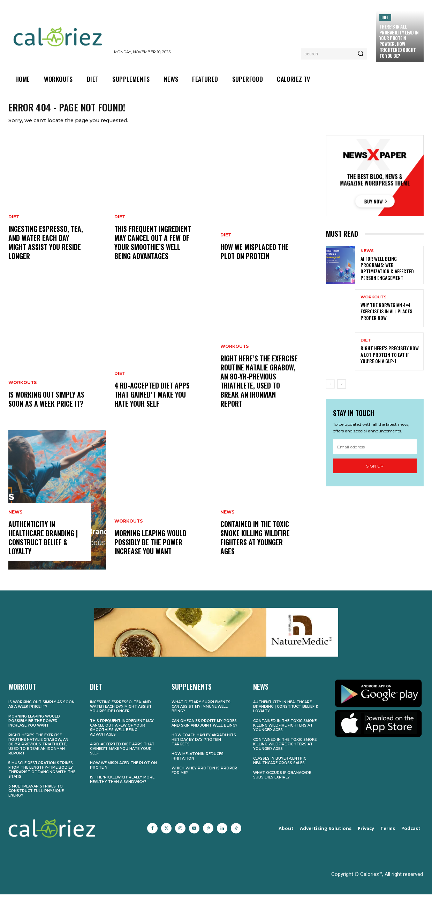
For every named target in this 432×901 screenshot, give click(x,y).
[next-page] (341, 390)
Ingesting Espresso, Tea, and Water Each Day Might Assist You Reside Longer (45, 249)
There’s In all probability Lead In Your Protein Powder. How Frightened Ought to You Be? (399, 41)
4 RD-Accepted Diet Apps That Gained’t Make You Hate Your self (152, 401)
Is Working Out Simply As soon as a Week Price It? (46, 406)
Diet (385, 17)
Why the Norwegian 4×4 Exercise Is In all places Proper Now (386, 318)
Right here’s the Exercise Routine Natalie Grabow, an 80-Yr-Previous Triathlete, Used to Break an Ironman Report (259, 388)
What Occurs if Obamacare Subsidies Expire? (282, 781)
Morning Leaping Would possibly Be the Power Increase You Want (150, 549)
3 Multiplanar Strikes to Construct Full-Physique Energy (36, 798)
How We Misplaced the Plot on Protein (254, 258)
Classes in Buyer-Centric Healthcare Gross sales (279, 767)
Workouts (22, 389)
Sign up (375, 472)
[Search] (360, 54)
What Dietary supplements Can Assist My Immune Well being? (201, 713)
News (15, 519)
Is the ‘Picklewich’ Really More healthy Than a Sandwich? (122, 786)
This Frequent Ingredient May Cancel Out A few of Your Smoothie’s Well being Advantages (152, 249)
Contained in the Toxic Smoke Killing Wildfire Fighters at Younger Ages (255, 544)
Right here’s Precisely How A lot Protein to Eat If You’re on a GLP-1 (390, 361)
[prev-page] (330, 390)
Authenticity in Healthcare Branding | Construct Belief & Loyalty (43, 544)
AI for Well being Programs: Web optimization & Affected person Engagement (387, 274)
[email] (375, 453)
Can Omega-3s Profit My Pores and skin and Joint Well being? (204, 730)
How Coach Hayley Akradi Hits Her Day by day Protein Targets (204, 746)
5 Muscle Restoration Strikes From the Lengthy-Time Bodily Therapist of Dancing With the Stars (41, 777)
